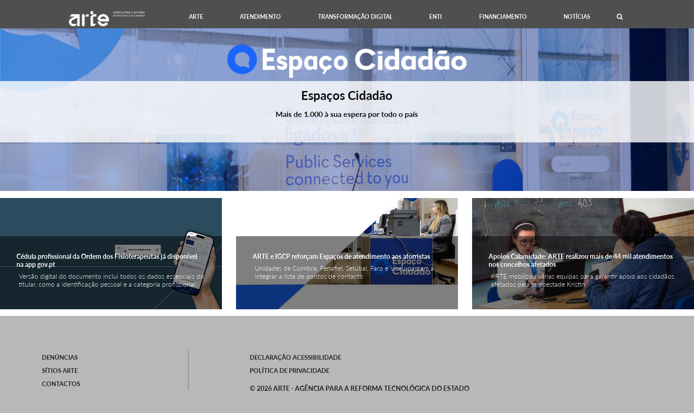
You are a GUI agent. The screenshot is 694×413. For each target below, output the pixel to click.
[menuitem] (195, 16)
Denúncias (60, 357)
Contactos (61, 384)
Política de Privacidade (289, 370)
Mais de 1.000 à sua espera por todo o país (347, 113)
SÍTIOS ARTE (60, 370)
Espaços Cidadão (346, 95)
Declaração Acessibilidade (295, 357)
